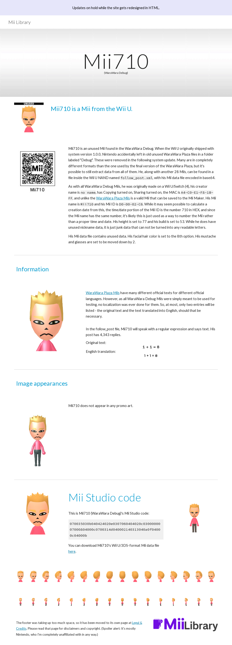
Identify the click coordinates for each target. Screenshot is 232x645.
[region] (116, 7)
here (71, 551)
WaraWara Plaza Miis (113, 198)
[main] (116, 63)
